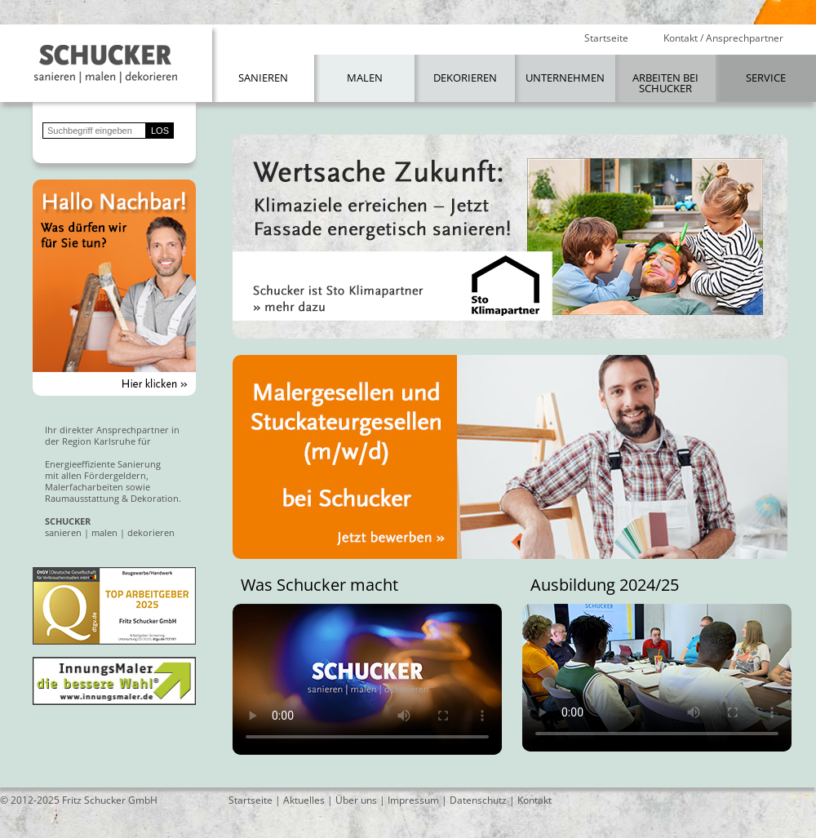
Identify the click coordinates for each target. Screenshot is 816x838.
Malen (365, 77)
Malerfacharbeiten (84, 487)
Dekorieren (465, 77)
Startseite (606, 38)
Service (766, 77)
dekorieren (151, 532)
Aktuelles (304, 800)
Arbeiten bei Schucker (665, 82)
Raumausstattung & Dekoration (112, 498)
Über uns (356, 800)
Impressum (413, 800)
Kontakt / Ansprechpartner (723, 38)
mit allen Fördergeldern (95, 475)
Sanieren (263, 77)
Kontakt (534, 800)
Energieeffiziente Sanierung (103, 464)
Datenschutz (478, 800)
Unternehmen (565, 77)
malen (104, 532)
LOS (160, 130)
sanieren (63, 532)
